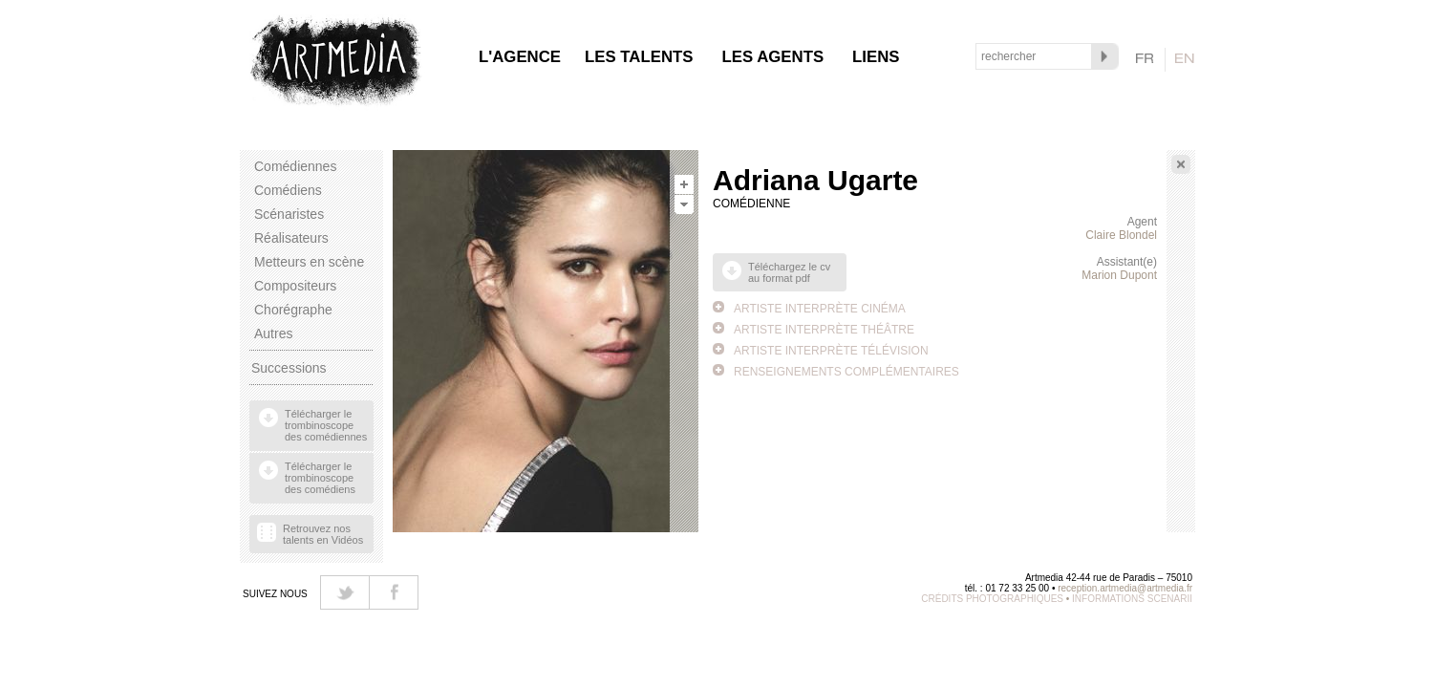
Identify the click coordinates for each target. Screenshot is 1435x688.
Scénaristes (289, 214)
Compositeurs (295, 285)
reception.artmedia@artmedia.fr (1125, 588)
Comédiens (288, 190)
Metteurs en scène (309, 261)
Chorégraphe (293, 309)
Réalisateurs (291, 238)
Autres (273, 333)
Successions (289, 368)
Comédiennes (295, 166)
